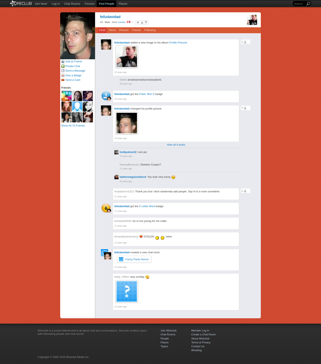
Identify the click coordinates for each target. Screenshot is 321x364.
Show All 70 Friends (73, 125)
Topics (164, 346)
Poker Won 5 (147, 94)
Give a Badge (73, 75)
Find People (106, 3)
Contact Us (197, 346)
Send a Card (72, 79)
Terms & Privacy (200, 342)
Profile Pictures (178, 42)
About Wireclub (200, 338)
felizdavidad (122, 42)
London (122, 22)
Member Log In (200, 330)
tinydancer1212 (124, 191)
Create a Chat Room (203, 334)
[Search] (299, 4)
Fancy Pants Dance (137, 259)
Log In (56, 3)
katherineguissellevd (133, 176)
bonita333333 (122, 221)
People (164, 338)
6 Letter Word (147, 206)
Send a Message (75, 70)
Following (150, 30)
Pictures (124, 30)
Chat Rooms (72, 3)
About (112, 30)
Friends (136, 30)
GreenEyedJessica (126, 236)
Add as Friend (73, 61)
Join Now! (41, 3)
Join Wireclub (168, 330)
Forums (89, 3)
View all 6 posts (176, 144)
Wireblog (196, 350)
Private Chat (72, 66)
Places (123, 3)
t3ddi (123, 79)
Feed (102, 30)
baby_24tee (121, 276)
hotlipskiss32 (128, 152)
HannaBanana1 (129, 164)
